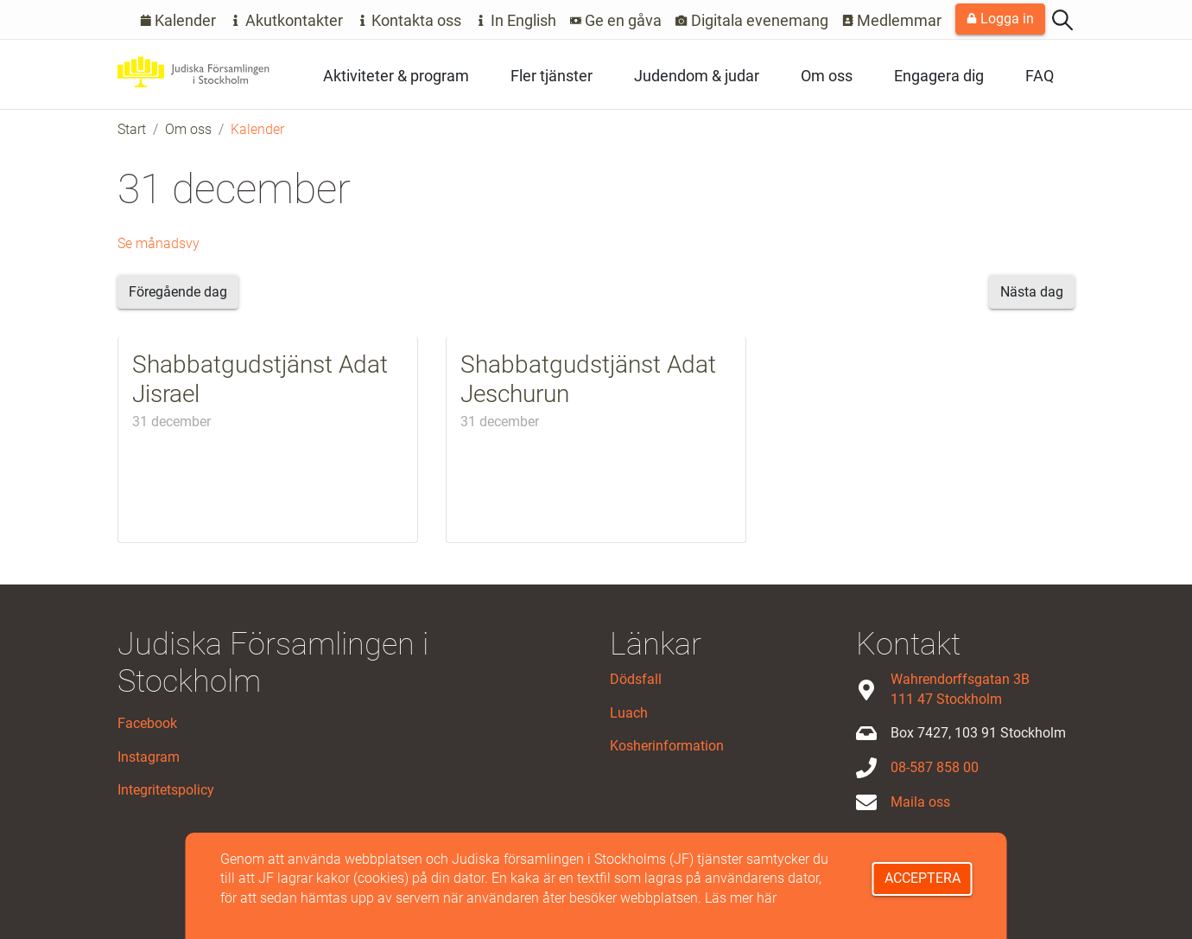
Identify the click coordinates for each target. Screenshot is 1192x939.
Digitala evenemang (751, 20)
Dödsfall (636, 679)
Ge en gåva (616, 20)
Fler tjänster (551, 76)
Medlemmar (892, 20)
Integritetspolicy (165, 790)
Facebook (147, 723)
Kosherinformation (667, 746)
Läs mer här (741, 898)
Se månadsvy (158, 243)
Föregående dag (178, 292)
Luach (629, 713)
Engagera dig (939, 76)
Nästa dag (1031, 292)
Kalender (178, 20)
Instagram (148, 757)
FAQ (1039, 76)
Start (131, 129)
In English (515, 20)
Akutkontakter (286, 20)
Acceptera (922, 878)
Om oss (827, 76)
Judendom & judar (696, 76)
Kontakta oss (409, 20)
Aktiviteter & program (396, 76)
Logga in (1000, 18)
